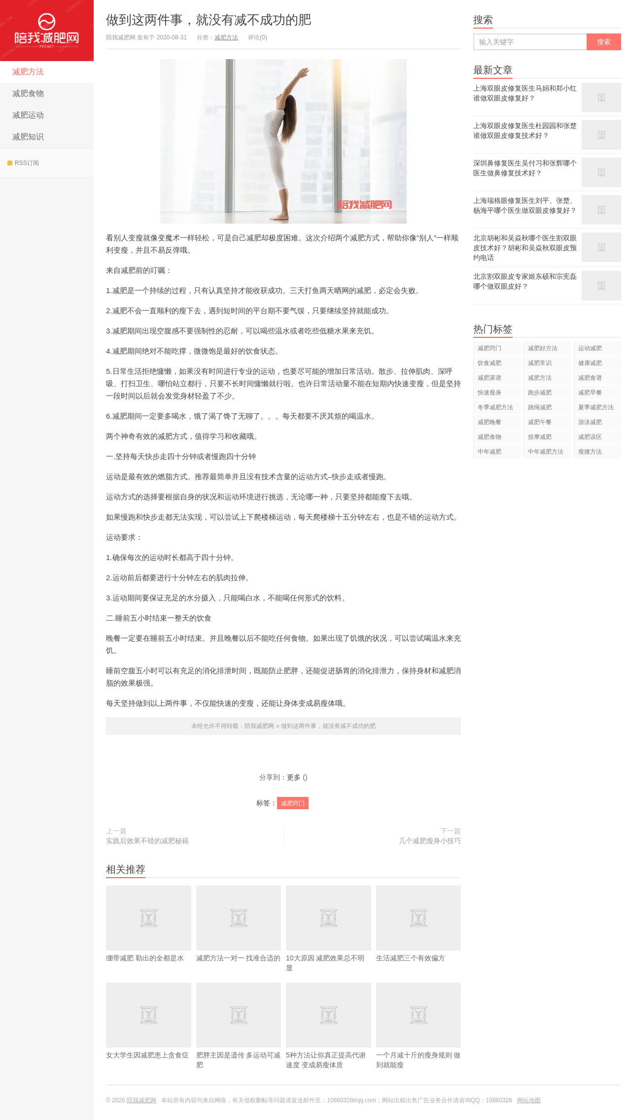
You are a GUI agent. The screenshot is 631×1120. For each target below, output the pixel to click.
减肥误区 (590, 436)
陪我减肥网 (47, 30)
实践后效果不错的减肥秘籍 (147, 841)
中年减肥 (489, 451)
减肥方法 (28, 71)
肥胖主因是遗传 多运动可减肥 (238, 1040)
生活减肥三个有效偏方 (418, 938)
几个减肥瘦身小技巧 (430, 841)
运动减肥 (590, 348)
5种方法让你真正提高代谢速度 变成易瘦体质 (328, 1040)
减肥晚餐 (489, 422)
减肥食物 (28, 93)
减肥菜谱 (489, 377)
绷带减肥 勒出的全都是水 (148, 938)
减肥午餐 (540, 422)
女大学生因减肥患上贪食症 (148, 1035)
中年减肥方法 (545, 451)
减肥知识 (28, 136)
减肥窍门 (293, 803)
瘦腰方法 (590, 451)
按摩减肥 (540, 436)
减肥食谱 (590, 377)
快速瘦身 (489, 392)
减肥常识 (540, 363)
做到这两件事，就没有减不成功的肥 (208, 19)
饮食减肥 (489, 363)
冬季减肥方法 (495, 407)
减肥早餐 (590, 392)
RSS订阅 (23, 163)
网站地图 (529, 1100)
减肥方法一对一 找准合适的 (238, 938)
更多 (294, 777)
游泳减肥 (590, 422)
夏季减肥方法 (596, 407)
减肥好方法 (543, 348)
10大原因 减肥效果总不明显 (328, 943)
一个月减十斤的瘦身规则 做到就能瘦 (418, 1040)
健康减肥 (590, 363)
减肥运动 (28, 115)
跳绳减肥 (540, 407)
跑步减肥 (540, 392)
